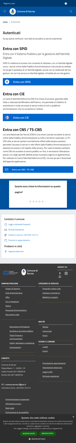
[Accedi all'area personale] (66, 3)
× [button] (73, 417)
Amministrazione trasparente (17, 399)
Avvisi (45, 335)
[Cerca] (71, 11)
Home (5, 21)
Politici (8, 305)
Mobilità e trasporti (50, 297)
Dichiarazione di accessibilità (17, 412)
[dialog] (38, 428)
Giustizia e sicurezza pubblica (21, 331)
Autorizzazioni (15, 347)
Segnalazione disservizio (52, 367)
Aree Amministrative (13, 292)
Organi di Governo (12, 288)
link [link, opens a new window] (61, 429)
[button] (38, 439)
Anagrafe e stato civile (52, 288)
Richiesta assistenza (51, 376)
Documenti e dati (12, 314)
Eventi (45, 351)
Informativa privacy (13, 403)
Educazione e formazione (20, 326)
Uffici (7, 297)
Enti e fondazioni (12, 301)
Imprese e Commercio (51, 292)
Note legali (9, 408)
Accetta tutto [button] (29, 434)
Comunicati (47, 331)
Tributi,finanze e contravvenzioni (16, 337)
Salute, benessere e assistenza (22, 343)
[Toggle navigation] (4, 11)
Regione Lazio (9, 3)
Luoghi (45, 346)
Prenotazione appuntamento (54, 363)
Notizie (45, 326)
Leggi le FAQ (48, 371)
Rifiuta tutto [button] (47, 433)
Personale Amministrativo (16, 310)
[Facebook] (60, 273)
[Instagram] (66, 273)
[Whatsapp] (60, 276)
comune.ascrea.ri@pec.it (15, 384)
